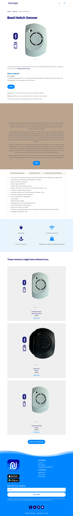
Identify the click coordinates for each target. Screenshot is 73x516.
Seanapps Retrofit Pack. (23, 68)
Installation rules (35, 173)
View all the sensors (36, 442)
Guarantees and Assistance (53, 173)
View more (36, 318)
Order (11, 86)
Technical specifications (17, 173)
